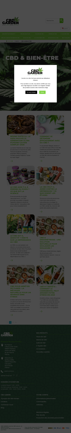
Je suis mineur (31, 92)
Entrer (42, 92)
